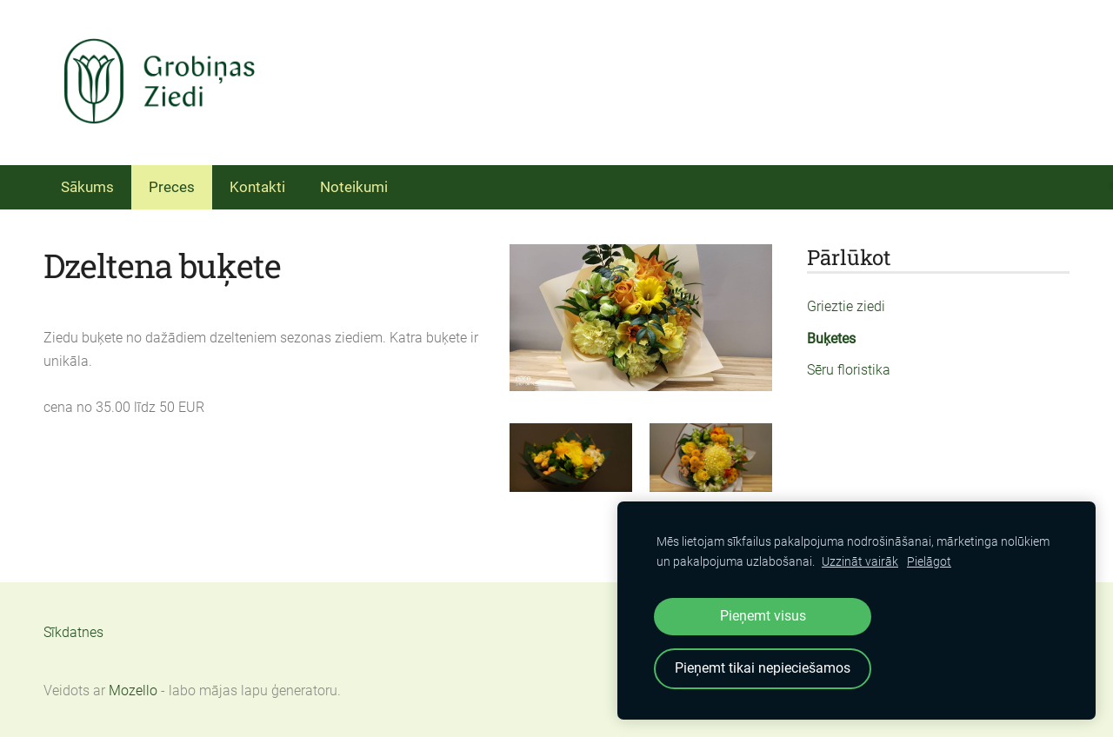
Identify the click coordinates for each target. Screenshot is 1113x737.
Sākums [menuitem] (87, 187)
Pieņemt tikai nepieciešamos (762, 668)
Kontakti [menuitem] (257, 187)
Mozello (133, 690)
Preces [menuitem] (172, 187)
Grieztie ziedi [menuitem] (846, 306)
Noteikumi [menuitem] (354, 187)
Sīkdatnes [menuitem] (73, 632)
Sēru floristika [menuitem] (848, 370)
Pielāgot (929, 561)
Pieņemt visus (763, 616)
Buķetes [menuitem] (831, 338)
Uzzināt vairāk (860, 561)
